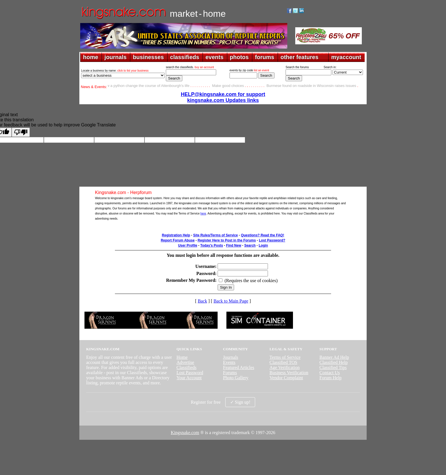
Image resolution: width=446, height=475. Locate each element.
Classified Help (333, 362)
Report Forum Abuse (178, 240)
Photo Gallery (235, 377)
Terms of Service (285, 357)
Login (263, 245)
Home (181, 357)
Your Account (189, 377)
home (90, 57)
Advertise (185, 362)
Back (202, 301)
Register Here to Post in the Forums (227, 240)
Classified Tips (333, 367)
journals (115, 57)
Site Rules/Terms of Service (215, 235)
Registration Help (176, 235)
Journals (230, 357)
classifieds (184, 57)
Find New (233, 245)
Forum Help (330, 377)
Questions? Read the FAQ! (262, 235)
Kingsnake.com (185, 432)
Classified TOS (284, 362)
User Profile (187, 245)
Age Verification (285, 367)
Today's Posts (211, 245)
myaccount (346, 57)
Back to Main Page (231, 301)
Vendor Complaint (286, 377)
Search (250, 245)
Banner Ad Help (334, 357)
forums (264, 57)
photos (239, 57)
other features (299, 57)
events (214, 57)
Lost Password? (272, 240)
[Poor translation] (21, 132)
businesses (148, 57)
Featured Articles (238, 367)
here (203, 213)
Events (229, 362)
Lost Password (189, 372)
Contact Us (329, 372)
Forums (230, 372)
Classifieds (186, 367)
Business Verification (289, 372)
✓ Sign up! (240, 402)
